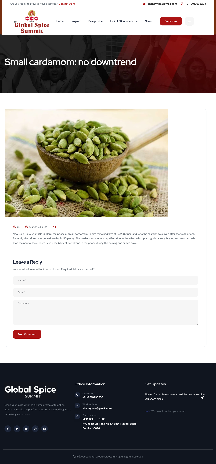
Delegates (94, 21)
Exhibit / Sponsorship (122, 21)
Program (76, 21)
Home (60, 21)
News (148, 21)
